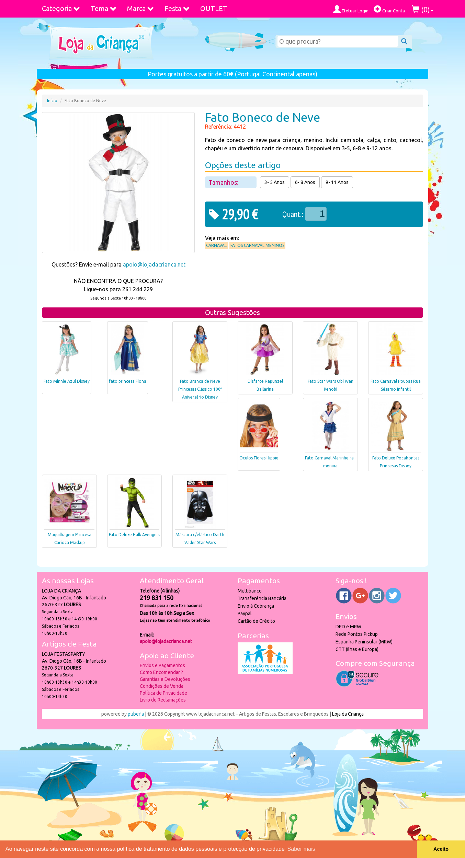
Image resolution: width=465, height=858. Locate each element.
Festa (177, 8)
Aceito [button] (441, 849)
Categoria (61, 8)
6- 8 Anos (305, 182)
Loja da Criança (348, 714)
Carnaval (216, 245)
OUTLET (213, 8)
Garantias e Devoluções (165, 679)
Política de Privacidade (163, 693)
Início (52, 100)
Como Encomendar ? (161, 672)
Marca (140, 8)
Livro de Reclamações (163, 700)
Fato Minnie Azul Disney (67, 381)
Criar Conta (389, 9)
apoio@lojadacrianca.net (154, 264)
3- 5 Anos (274, 182)
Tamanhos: (224, 182)
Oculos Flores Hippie (259, 458)
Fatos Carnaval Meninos (257, 245)
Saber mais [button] (301, 849)
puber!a (136, 714)
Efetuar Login (350, 9)
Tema (104, 8)
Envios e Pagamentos (162, 665)
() (422, 9)
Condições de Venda (161, 686)
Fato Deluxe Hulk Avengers (134, 534)
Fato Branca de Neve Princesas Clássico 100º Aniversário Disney (200, 389)
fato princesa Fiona (127, 381)
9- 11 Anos (337, 182)
